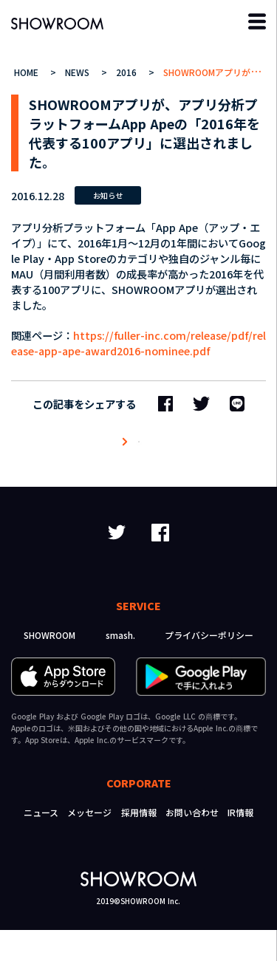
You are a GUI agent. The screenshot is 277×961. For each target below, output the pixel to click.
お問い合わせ (192, 843)
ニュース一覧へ (138, 457)
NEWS (78, 72)
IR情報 (240, 843)
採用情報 (139, 843)
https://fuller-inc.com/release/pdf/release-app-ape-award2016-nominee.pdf (138, 342)
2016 (128, 72)
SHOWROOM (49, 666)
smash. (120, 666)
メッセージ (89, 843)
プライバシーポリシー (209, 666)
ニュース (41, 843)
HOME (27, 72)
